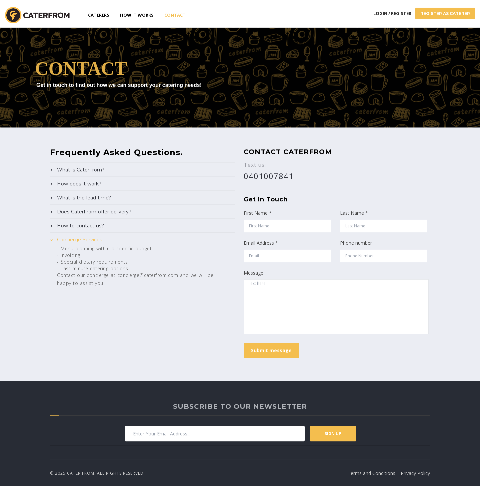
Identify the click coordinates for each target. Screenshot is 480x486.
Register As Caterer (445, 13)
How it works (137, 15)
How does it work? (79, 184)
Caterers (98, 15)
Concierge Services (79, 240)
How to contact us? (80, 226)
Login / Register (392, 13)
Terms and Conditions (371, 473)
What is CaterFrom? (80, 170)
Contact (175, 15)
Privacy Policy (415, 473)
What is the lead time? (84, 198)
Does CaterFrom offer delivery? (94, 212)
